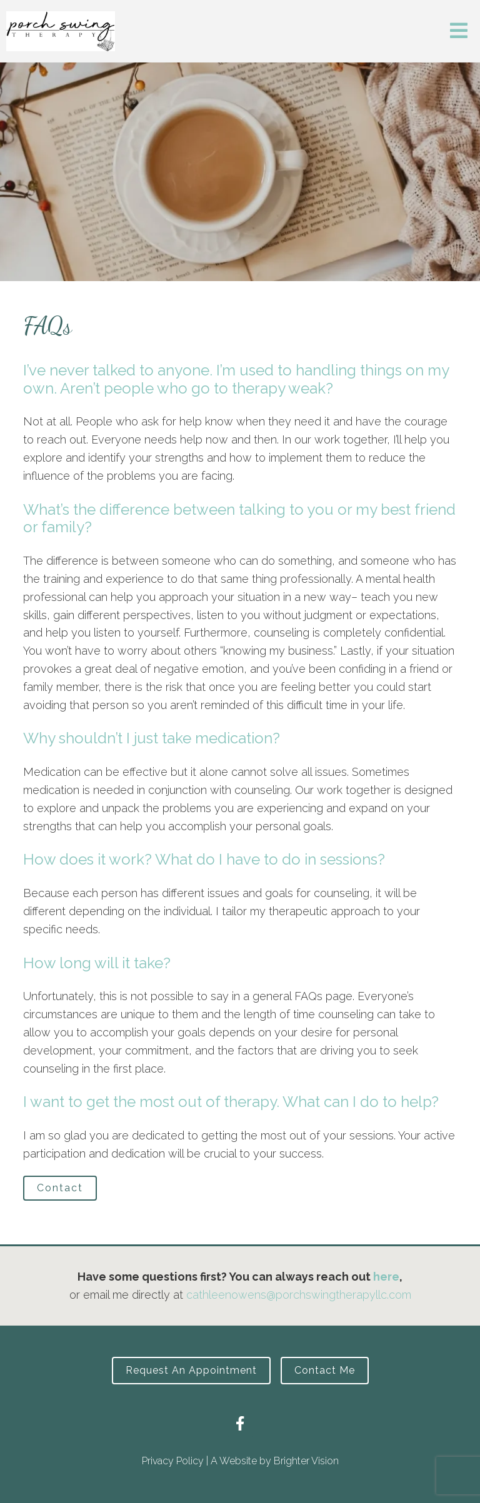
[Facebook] (240, 1423)
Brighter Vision (306, 1461)
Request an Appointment (191, 1370)
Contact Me (324, 1370)
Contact (60, 1188)
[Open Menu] (459, 31)
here (386, 1276)
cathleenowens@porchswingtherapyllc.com (298, 1294)
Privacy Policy (173, 1461)
